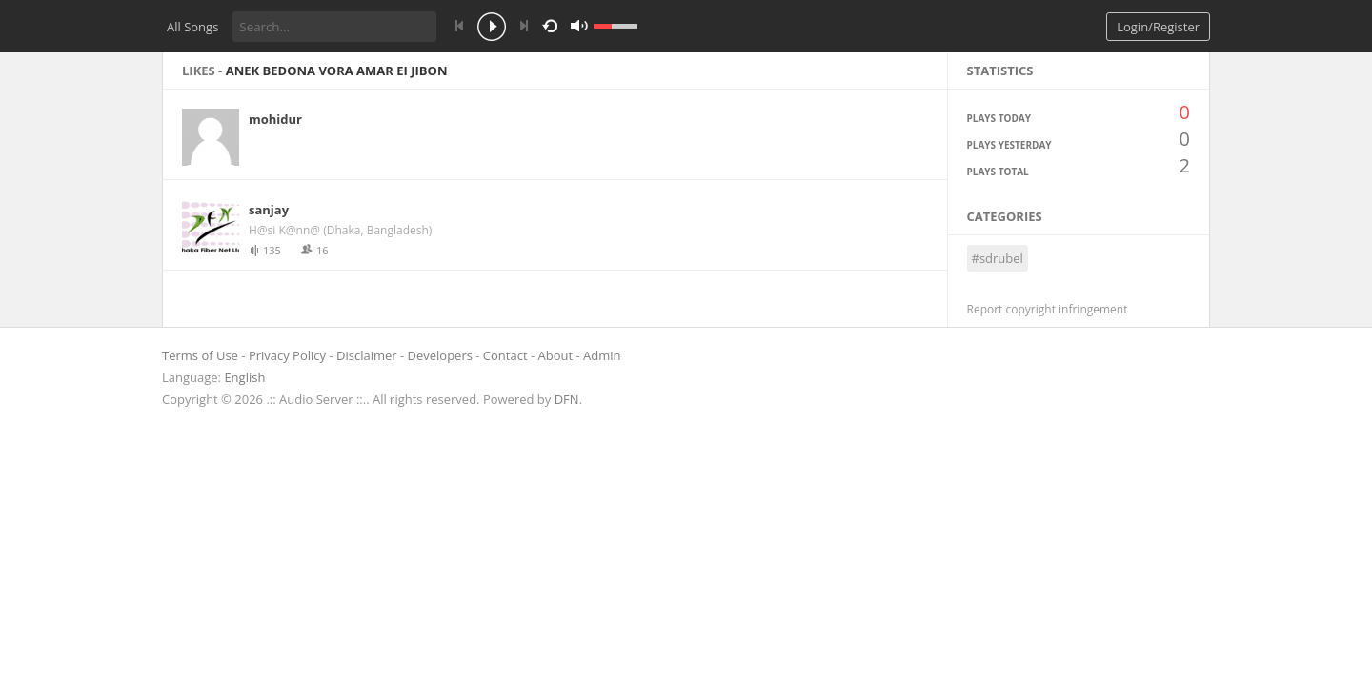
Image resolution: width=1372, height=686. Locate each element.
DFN (567, 399)
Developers (440, 355)
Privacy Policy (287, 355)
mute (765, 26)
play (492, 29)
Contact (505, 355)
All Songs (192, 26)
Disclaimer (366, 355)
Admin (601, 355)
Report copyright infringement (1047, 309)
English (244, 377)
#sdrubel (997, 258)
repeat (553, 24)
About (556, 355)
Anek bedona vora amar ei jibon (337, 70)
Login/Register (1158, 26)
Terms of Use (200, 355)
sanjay (269, 209)
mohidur (275, 119)
